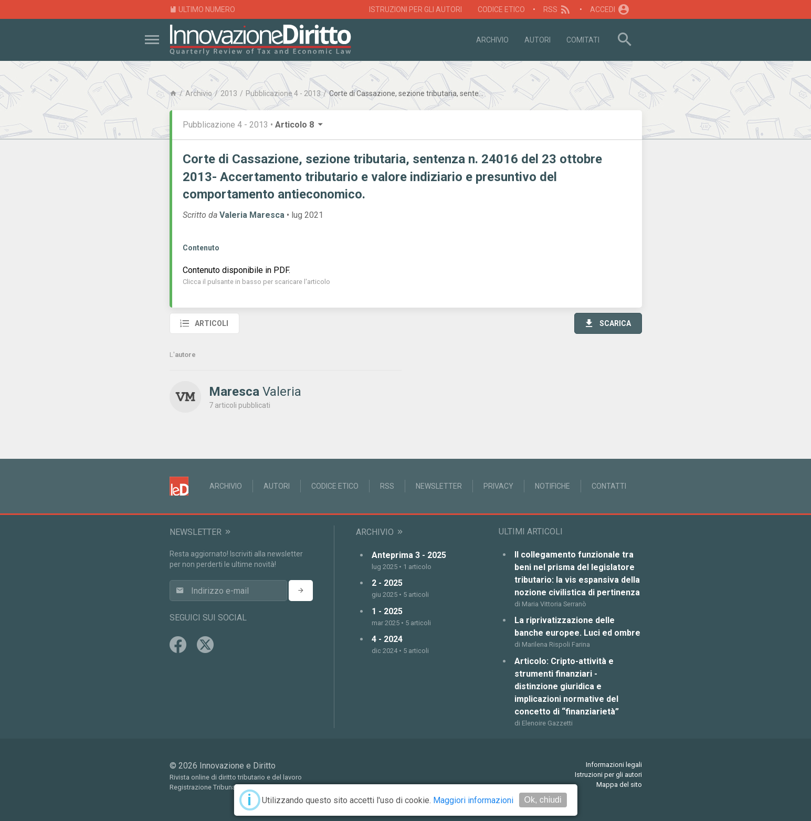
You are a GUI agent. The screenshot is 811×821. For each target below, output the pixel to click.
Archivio (492, 40)
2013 (228, 93)
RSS (557, 9)
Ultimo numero (203, 9)
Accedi (610, 9)
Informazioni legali (614, 765)
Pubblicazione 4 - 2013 (283, 93)
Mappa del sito (619, 784)
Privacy (498, 486)
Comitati (582, 40)
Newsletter (439, 486)
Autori (537, 40)
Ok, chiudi (542, 799)
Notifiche (552, 486)
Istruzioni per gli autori (415, 9)
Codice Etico (501, 9)
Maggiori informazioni (473, 800)
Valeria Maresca (252, 215)
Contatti (609, 486)
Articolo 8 (299, 125)
